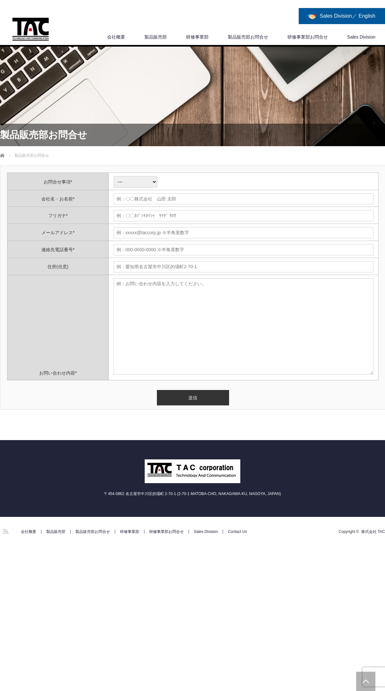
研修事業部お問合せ (307, 37)
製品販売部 (155, 37)
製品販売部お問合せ (248, 37)
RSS (5, 530)
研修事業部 (197, 37)
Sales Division (361, 37)
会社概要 (116, 37)
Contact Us (237, 532)
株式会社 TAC (373, 531)
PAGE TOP (365, 681)
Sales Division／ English (347, 16)
